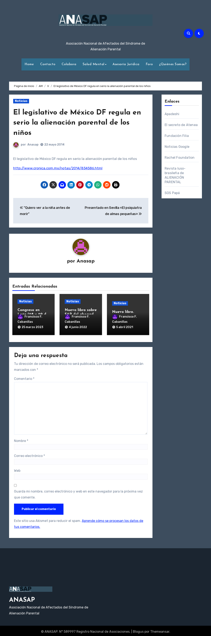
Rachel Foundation (180, 158)
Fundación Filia (177, 136)
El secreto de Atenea (181, 125)
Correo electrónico (29, 454)
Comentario (24, 377)
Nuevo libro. (123, 312)
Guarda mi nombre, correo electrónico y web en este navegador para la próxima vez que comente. (78, 492)
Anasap (33, 144)
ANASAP (22, 598)
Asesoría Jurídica (126, 64)
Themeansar (159, 630)
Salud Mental (93, 64)
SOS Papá (172, 193)
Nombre (21, 439)
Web (17, 469)
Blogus (138, 630)
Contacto (47, 64)
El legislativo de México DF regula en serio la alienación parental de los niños (77, 123)
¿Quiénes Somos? (173, 64)
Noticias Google (177, 147)
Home (29, 64)
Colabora (69, 64)
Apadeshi (172, 114)
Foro (149, 64)
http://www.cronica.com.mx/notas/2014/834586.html (57, 168)
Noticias (21, 101)
